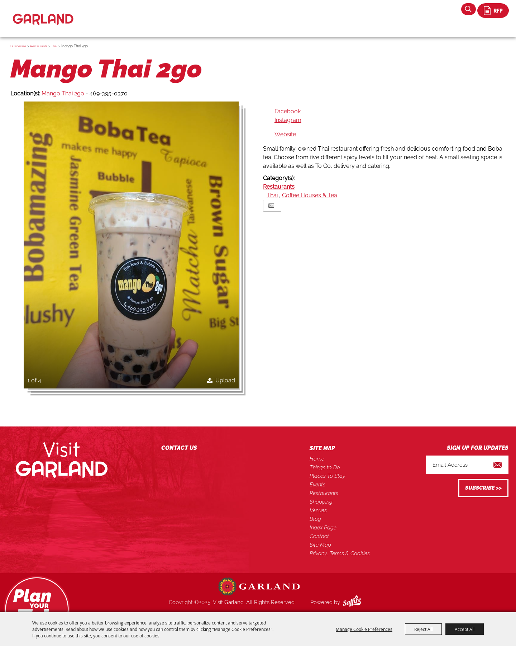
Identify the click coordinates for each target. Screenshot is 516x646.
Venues (318, 510)
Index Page (323, 527)
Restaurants (38, 46)
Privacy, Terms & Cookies (340, 553)
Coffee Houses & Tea (309, 195)
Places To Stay (327, 476)
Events (317, 484)
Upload (225, 380)
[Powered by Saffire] (353, 602)
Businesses (18, 46)
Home (317, 459)
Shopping (321, 502)
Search (468, 9)
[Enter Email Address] (467, 465)
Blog (315, 519)
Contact (319, 536)
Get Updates (483, 488)
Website (285, 134)
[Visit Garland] (43, 13)
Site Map (320, 545)
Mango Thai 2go (63, 93)
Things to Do (325, 467)
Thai (54, 46)
